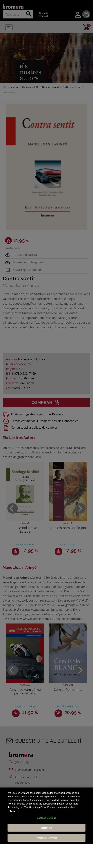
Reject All (46, 827)
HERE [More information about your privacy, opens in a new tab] (11, 810)
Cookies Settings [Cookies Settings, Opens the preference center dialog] (46, 818)
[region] (46, 816)
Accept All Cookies (47, 837)
